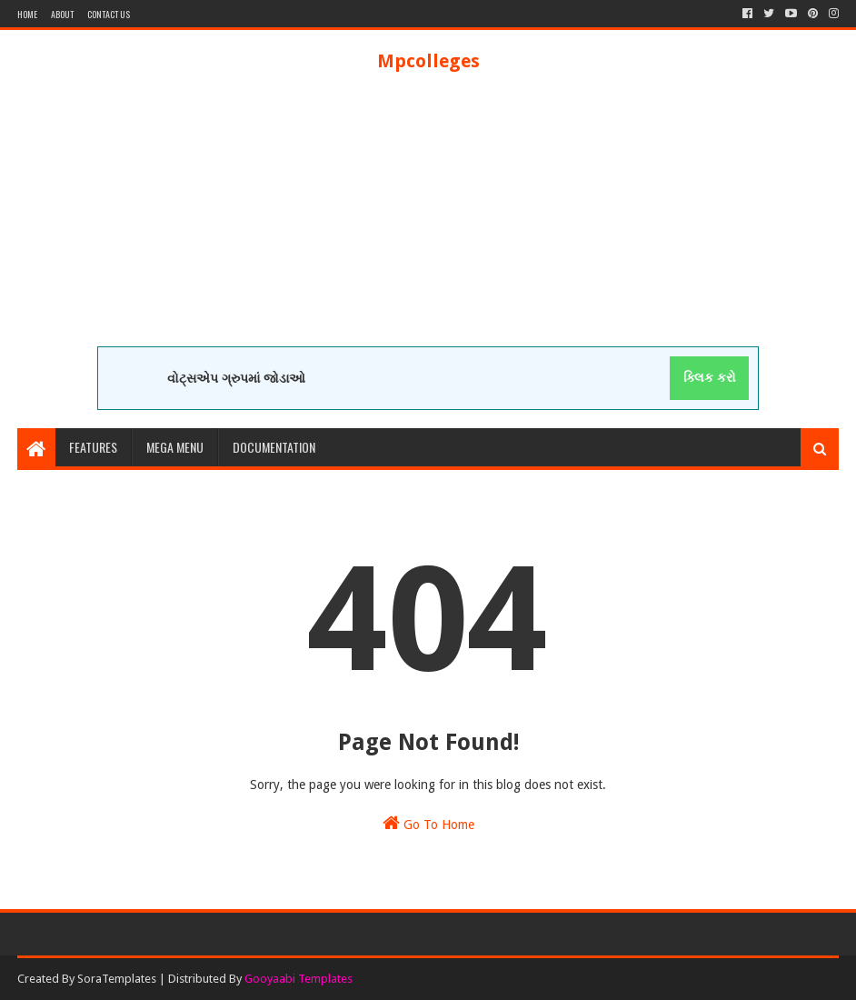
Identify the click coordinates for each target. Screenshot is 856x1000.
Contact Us (108, 14)
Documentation (274, 446)
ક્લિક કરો (709, 377)
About (62, 14)
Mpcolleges (428, 61)
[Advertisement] (428, 219)
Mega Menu (175, 446)
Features (93, 446)
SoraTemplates (116, 978)
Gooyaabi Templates (298, 978)
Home (27, 14)
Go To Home (428, 823)
